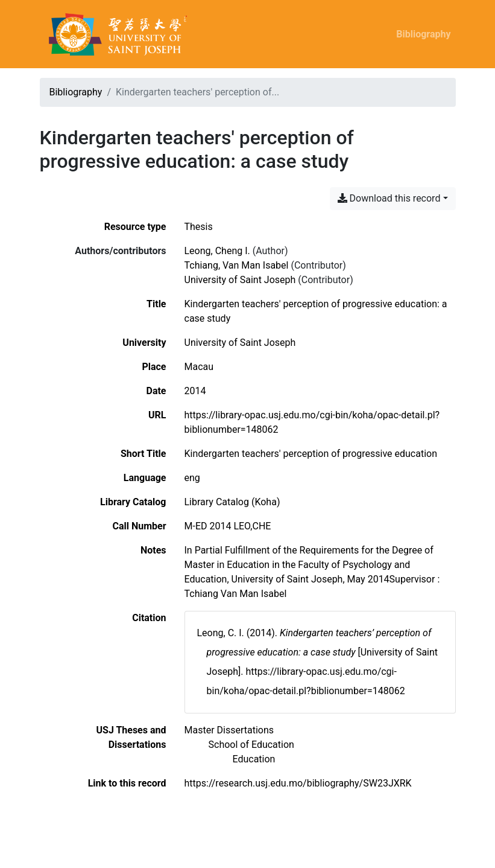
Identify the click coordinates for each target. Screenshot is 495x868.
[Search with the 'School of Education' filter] (251, 744)
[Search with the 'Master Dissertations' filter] (229, 730)
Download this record (389, 198)
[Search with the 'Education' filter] (254, 759)
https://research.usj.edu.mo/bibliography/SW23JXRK (298, 783)
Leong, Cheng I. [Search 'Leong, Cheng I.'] (217, 251)
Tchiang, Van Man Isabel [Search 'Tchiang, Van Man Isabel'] (236, 265)
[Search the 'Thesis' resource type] (198, 226)
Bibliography (423, 34)
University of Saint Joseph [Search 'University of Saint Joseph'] (240, 280)
